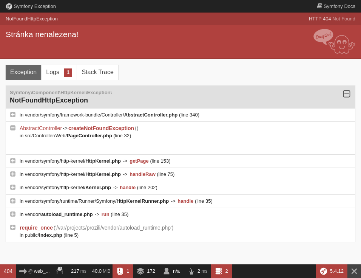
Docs (336, 6)
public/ (44, 235)
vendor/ (59, 214)
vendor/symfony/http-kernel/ (73, 161)
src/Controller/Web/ (69, 135)
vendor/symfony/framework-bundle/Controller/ (102, 115)
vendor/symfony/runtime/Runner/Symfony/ (97, 201)
